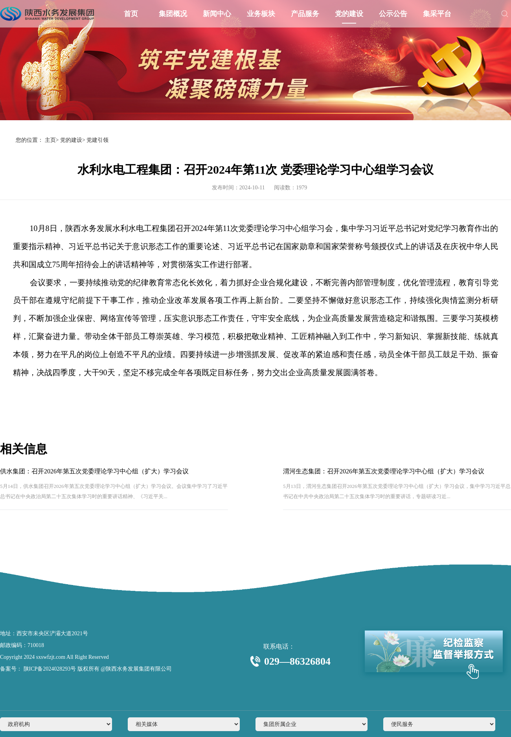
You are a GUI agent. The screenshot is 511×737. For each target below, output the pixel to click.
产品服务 (305, 14)
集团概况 (173, 14)
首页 (130, 14)
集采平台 (437, 14)
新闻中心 (217, 14)
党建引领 (97, 140)
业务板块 (261, 14)
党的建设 (349, 14)
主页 (50, 140)
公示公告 (393, 14)
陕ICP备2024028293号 (49, 669)
